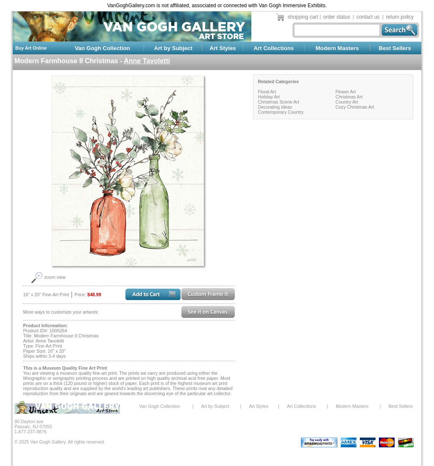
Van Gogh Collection (102, 48)
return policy (400, 17)
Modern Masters (337, 48)
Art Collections (273, 48)
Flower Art (345, 91)
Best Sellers (395, 48)
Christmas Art (348, 96)
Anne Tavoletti (147, 61)
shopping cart (303, 17)
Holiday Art (269, 96)
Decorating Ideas (275, 106)
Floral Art (267, 91)
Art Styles (223, 48)
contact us (368, 17)
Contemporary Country (280, 112)
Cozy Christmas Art (354, 106)
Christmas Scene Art (278, 101)
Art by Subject (173, 48)
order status (336, 17)
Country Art (346, 101)
